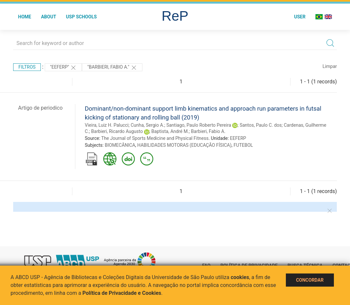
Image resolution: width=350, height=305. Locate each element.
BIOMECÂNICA (120, 145)
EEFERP (238, 138)
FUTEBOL (243, 145)
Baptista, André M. (170, 131)
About (48, 16)
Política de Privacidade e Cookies (122, 293)
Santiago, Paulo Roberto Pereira (198, 125)
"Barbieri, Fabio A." (112, 67)
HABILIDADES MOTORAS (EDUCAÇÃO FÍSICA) (184, 145)
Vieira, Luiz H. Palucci (107, 125)
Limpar (330, 66)
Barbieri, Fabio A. (208, 131)
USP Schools (81, 16)
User (300, 16)
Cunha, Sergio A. (147, 125)
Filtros (27, 67)
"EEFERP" (63, 67)
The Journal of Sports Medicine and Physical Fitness (155, 138)
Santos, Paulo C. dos (260, 125)
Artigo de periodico (40, 108)
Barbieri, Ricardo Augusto (117, 131)
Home (24, 16)
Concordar (310, 280)
